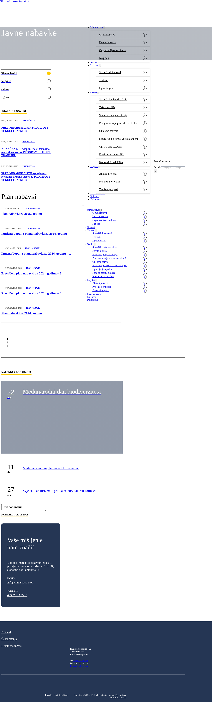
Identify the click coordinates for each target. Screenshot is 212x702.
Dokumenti (95, 199)
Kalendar (94, 196)
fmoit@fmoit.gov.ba (79, 666)
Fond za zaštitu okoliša (111, 154)
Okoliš (93, 92)
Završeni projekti (108, 189)
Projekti (94, 166)
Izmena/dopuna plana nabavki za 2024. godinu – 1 (36, 253)
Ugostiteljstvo (106, 88)
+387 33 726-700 (80, 660)
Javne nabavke (97, 193)
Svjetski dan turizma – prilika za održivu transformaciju (60, 491)
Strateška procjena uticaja (113, 115)
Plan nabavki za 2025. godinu (21, 213)
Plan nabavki (33, 208)
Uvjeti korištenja (61, 695)
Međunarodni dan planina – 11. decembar (51, 468)
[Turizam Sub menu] (100, 65)
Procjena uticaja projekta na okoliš (118, 123)
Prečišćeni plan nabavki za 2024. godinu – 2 (31, 293)
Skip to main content (9, 1)
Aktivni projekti (108, 173)
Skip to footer (24, 1)
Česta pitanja (9, 638)
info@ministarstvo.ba (20, 582)
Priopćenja (29, 120)
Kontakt (6, 632)
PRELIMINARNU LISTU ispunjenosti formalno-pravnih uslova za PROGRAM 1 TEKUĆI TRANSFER (25, 176)
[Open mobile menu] (83, 205)
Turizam (94, 65)
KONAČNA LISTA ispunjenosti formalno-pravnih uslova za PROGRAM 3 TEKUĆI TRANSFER (26, 152)
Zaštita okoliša (107, 107)
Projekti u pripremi (109, 181)
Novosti (94, 62)
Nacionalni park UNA (111, 162)
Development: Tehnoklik (118, 697)
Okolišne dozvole (108, 130)
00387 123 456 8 (17, 595)
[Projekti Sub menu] (99, 166)
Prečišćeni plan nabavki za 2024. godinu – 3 (31, 273)
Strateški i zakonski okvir (113, 99)
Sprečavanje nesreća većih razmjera (118, 138)
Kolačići (48, 695)
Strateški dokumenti (110, 72)
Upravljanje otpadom (110, 146)
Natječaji (96, 223)
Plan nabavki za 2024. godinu (21, 313)
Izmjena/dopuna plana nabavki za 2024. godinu (34, 233)
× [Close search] (156, 171)
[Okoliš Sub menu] (98, 92)
